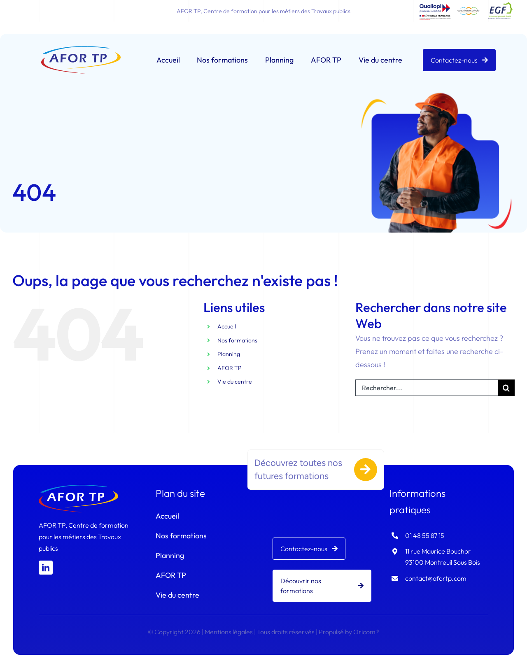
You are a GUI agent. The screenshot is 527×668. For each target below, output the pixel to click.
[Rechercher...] (426, 387)
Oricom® (366, 632)
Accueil (226, 326)
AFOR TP (229, 368)
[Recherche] (506, 387)
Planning (228, 354)
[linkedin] (46, 568)
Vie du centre (234, 382)
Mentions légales (229, 632)
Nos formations (237, 340)
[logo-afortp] (80, 49)
